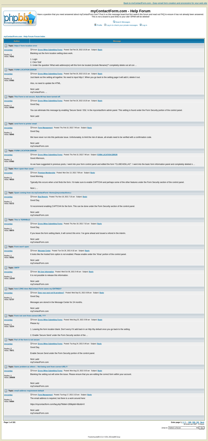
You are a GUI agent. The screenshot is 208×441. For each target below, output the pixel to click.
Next (202, 422)
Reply (100, 50)
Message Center (44, 251)
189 (189, 422)
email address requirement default (29, 391)
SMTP (16, 268)
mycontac (8, 50)
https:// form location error (25, 46)
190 (193, 422)
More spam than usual (23, 169)
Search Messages (121, 22)
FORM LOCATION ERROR (25, 70)
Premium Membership (46, 173)
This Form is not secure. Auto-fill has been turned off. (37, 97)
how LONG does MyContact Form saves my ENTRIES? (37, 289)
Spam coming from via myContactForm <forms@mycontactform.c (42, 193)
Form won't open (21, 247)
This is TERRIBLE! (22, 220)
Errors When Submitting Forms (50, 50)
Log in (143, 25)
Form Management (45, 128)
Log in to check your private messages (121, 25)
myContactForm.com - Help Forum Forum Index (24, 36)
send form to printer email (25, 124)
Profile (98, 25)
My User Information (46, 272)
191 (197, 422)
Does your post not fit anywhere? (51, 293)
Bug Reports (43, 197)
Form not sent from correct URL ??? (30, 316)
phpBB (97, 437)
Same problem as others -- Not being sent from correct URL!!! (40, 367)
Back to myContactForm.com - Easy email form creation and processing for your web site (165, 3)
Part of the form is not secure (27, 340)
